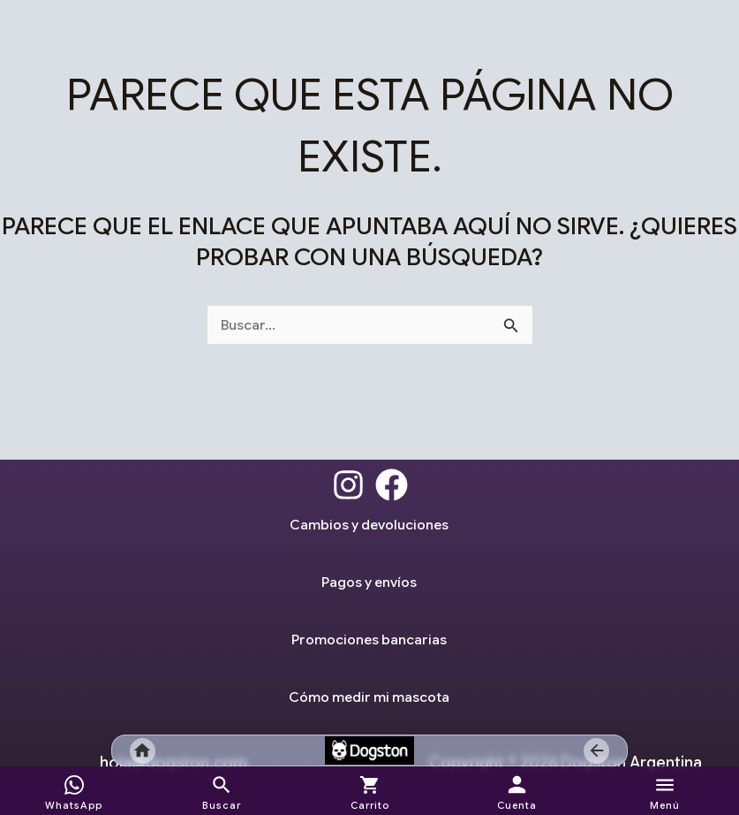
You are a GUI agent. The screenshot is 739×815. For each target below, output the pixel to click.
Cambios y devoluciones (369, 524)
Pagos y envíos (369, 581)
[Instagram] (348, 484)
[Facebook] (391, 484)
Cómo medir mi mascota (369, 696)
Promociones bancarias (369, 639)
